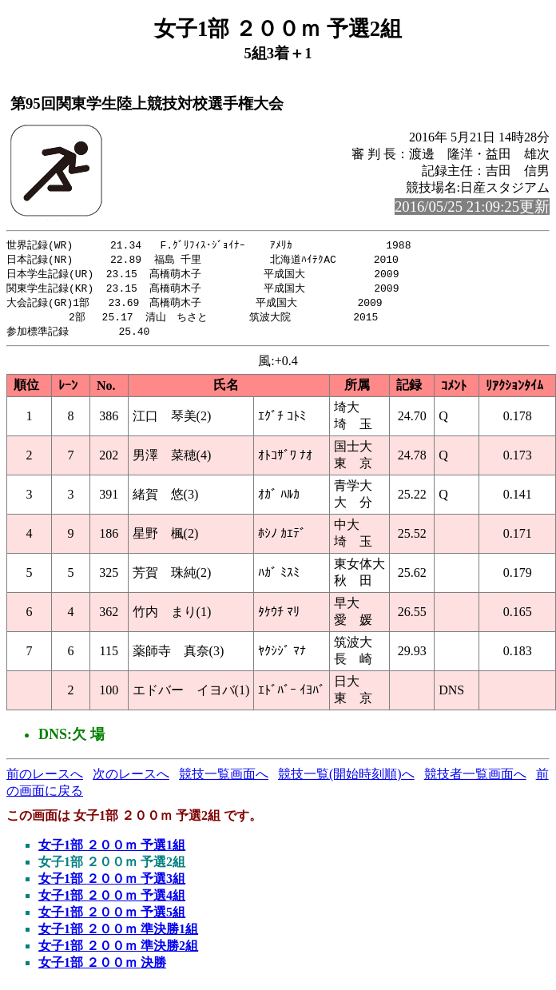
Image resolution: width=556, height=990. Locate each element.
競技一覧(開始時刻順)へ (346, 779)
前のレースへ (44, 779)
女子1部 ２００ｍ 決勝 (102, 968)
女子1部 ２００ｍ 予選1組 (111, 850)
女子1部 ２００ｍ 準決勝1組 (118, 934)
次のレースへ (131, 779)
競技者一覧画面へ (475, 779)
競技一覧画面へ (223, 779)
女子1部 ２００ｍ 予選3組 (111, 884)
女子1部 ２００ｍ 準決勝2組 (118, 951)
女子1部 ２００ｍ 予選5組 (111, 917)
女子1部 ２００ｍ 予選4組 (111, 901)
